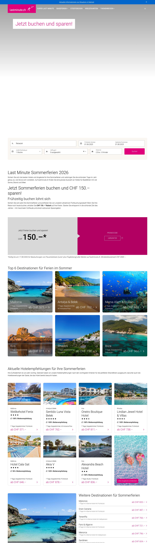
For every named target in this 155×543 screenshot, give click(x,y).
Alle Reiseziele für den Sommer (95, 399)
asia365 (22, 532)
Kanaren (11, 488)
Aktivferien (83, 488)
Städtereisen (76, 9)
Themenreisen (86, 469)
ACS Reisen (12, 532)
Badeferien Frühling (17, 469)
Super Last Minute (45, 9)
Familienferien (84, 481)
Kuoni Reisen (107, 532)
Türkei (10, 481)
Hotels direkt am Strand (88, 473)
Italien (45, 488)
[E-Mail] (111, 458)
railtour (83, 535)
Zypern (10, 477)
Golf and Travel (58, 532)
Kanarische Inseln (50, 477)
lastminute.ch (13, 535)
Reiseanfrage (119, 488)
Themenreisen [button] (106, 9)
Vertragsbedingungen (37, 508)
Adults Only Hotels (86, 485)
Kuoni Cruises (120, 532)
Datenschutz (12, 508)
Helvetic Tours (71, 532)
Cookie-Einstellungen (55, 508)
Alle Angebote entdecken (127, 328)
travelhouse (109, 535)
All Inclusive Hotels (86, 477)
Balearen (11, 485)
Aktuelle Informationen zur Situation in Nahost (76, 2)
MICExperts (37, 535)
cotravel (30, 532)
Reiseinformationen (121, 485)
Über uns (117, 473)
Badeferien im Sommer (54, 469)
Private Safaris (62, 535)
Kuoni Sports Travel (134, 532)
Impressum (23, 508)
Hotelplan (83, 532)
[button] (145, 8)
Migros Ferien (49, 535)
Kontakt (117, 477)
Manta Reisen (25, 535)
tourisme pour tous (96, 535)
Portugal (11, 473)
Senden (143, 458)
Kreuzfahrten (91, 9)
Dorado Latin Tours (43, 532)
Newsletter (118, 481)
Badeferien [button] (62, 9)
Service (117, 469)
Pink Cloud (74, 535)
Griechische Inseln (50, 481)
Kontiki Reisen (94, 532)
